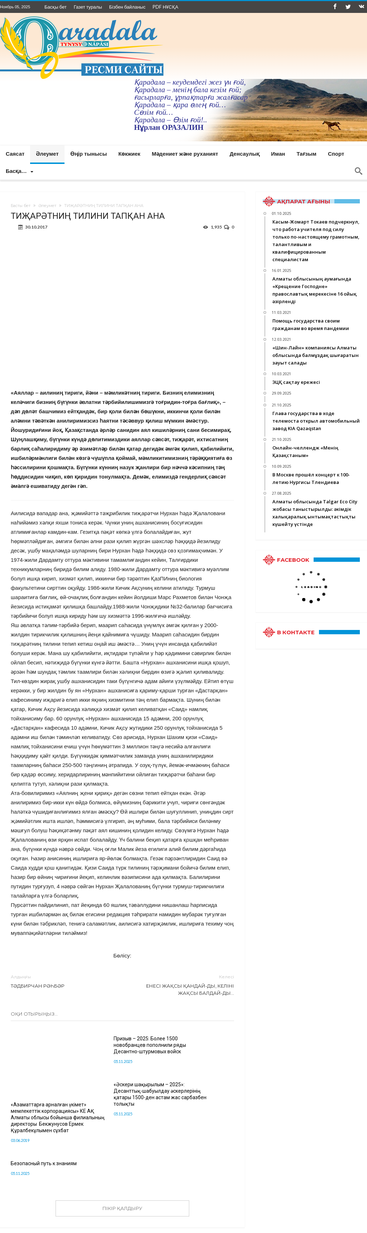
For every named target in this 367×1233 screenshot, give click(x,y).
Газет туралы (88, 7)
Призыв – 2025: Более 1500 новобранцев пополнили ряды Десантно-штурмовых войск (120, 1048)
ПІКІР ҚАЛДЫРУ (122, 1203)
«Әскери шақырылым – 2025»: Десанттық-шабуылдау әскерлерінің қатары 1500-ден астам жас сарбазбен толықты (197, 1051)
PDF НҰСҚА (165, 7)
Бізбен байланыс (127, 7)
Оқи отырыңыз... (34, 1014)
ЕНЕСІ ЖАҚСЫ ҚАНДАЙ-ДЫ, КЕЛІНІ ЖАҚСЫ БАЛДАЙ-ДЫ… (183, 984)
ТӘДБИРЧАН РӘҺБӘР (61, 981)
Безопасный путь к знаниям (44, 1158)
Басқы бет (55, 7)
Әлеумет (47, 205)
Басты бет (20, 205)
